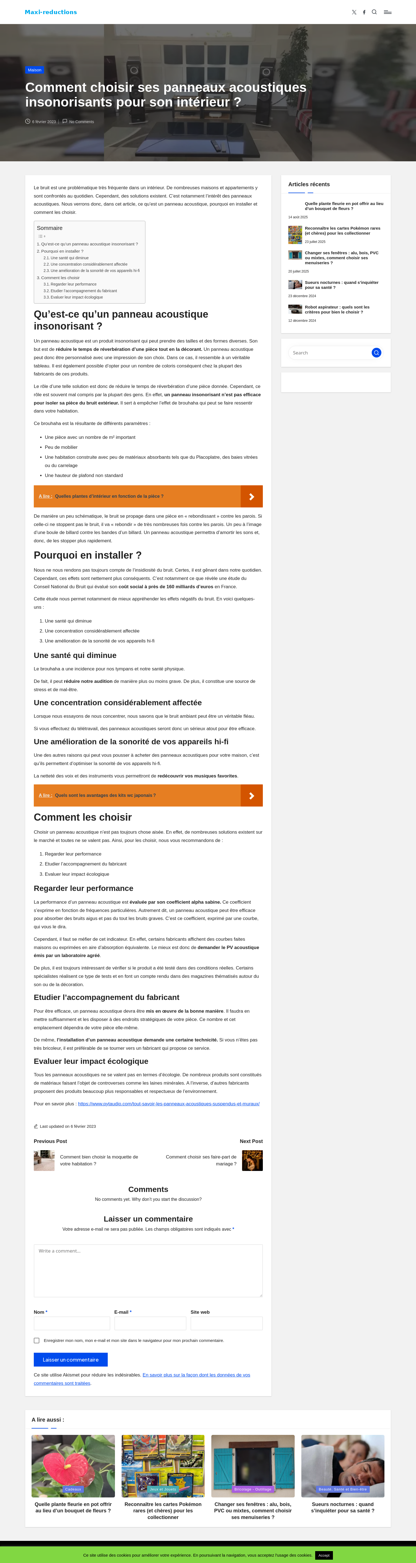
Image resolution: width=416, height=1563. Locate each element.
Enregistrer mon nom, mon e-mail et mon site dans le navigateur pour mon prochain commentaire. (134, 1340)
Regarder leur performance (74, 284)
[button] (376, 352)
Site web (200, 1312)
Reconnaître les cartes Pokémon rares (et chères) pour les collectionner (343, 230)
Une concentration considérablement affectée (89, 264)
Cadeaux (73, 1489)
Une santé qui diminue (70, 258)
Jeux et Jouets (163, 1489)
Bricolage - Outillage (253, 1489)
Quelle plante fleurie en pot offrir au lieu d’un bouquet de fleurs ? (344, 206)
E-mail (123, 1312)
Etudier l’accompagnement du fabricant (84, 291)
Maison (34, 70)
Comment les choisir (60, 277)
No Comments (78, 121)
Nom (40, 1312)
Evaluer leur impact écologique (77, 297)
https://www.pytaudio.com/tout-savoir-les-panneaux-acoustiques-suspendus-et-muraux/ (169, 1103)
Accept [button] (324, 1555)
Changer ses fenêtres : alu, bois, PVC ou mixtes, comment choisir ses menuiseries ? (342, 257)
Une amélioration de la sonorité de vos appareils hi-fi (95, 271)
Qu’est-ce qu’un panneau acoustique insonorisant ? (89, 244)
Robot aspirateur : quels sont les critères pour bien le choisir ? (337, 309)
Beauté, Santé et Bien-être (343, 1489)
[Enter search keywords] (336, 353)
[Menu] (387, 12)
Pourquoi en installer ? (62, 251)
